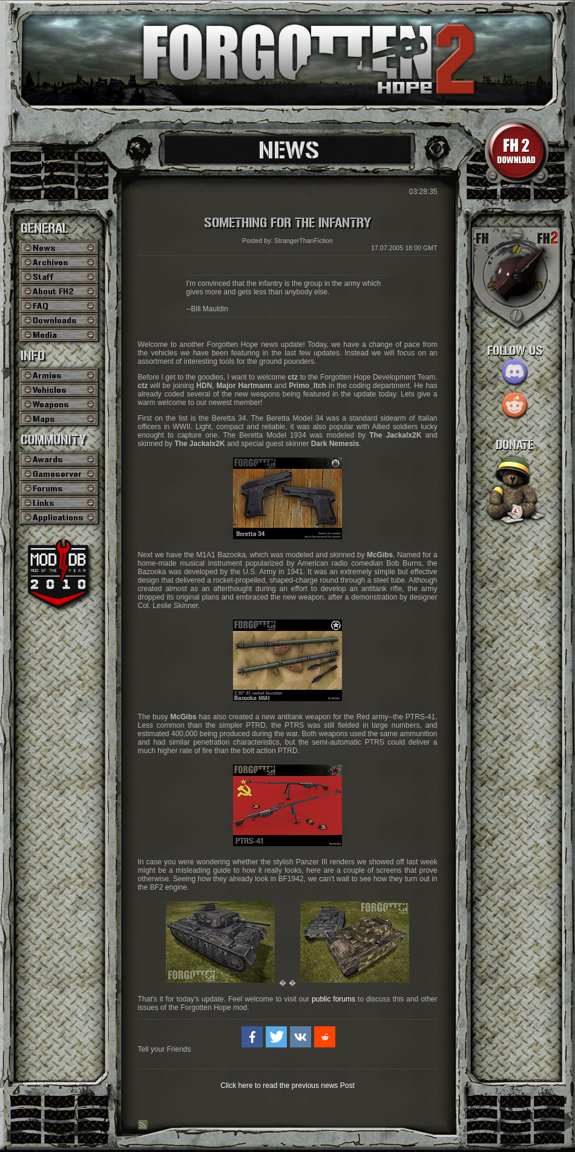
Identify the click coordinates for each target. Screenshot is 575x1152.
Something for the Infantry (287, 223)
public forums (333, 999)
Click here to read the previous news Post (287, 1085)
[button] (252, 1036)
